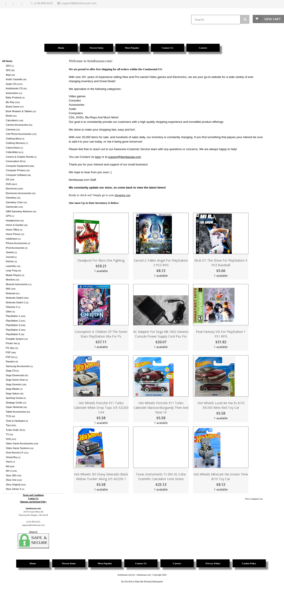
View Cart (272, 19)
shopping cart (122, 195)
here (98, 157)
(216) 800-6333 (43, 3)
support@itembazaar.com (124, 157)
